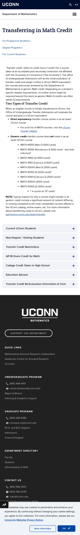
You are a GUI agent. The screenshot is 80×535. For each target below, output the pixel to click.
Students (9, 462)
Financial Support (14, 437)
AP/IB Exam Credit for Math (23, 256)
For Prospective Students (16, 40)
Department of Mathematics (19, 14)
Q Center (10, 363)
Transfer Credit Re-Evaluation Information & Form (36, 284)
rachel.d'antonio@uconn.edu (25, 388)
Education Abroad (17, 274)
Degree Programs (12, 47)
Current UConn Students (21, 228)
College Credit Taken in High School (28, 265)
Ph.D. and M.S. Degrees (17, 427)
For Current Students (14, 54)
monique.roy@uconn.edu (23, 422)
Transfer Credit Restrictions (22, 247)
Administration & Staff (16, 467)
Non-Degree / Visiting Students (25, 237)
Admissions (11, 432)
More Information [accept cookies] (42, 528)
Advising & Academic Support (21, 398)
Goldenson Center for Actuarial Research (27, 359)
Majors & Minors (13, 393)
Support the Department (29, 333)
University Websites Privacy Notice (24, 520)
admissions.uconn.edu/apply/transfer (25, 214)
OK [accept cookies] (66, 528)
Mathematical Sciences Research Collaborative (30, 354)
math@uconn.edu (19, 496)
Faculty (9, 457)
